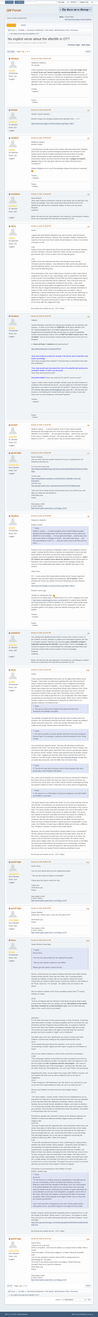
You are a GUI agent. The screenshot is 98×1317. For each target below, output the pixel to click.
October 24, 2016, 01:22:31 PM (41, 670)
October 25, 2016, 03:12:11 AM (41, 1238)
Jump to (58, 1300)
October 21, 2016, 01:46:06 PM (41, 226)
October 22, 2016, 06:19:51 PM (41, 316)
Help (73, 1314)
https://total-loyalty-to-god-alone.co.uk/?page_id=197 (49, 508)
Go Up (9, 1286)
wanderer (15, 194)
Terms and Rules (81, 1314)
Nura (13, 226)
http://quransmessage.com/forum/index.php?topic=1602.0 (53, 586)
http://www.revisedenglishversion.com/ (55, 390)
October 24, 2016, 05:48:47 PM (41, 862)
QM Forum (13, 10)
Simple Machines (22, 1314)
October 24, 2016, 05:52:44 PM (41, 908)
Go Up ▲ (90, 1314)
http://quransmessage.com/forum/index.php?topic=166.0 (52, 124)
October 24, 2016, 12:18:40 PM (41, 516)
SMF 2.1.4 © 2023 (10, 1314)
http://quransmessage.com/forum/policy (78, 19)
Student (15, 59)
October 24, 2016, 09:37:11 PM (41, 940)
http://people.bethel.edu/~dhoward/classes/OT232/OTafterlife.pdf (55, 486)
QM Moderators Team (61, 30)
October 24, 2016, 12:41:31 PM (41, 633)
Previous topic (74, 45)
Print (88, 52)
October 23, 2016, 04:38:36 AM (41, 453)
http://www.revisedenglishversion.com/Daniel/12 (51, 600)
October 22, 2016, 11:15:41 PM (41, 425)
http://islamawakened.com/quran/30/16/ (46, 349)
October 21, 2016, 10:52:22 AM (41, 138)
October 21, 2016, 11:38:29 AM (41, 194)
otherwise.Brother (70, 757)
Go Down (10, 52)
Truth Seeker (49, 30)
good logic (16, 453)
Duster (14, 110)
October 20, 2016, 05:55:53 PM (41, 110)
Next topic (86, 45)
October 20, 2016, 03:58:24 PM (41, 58)
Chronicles (73, 30)
